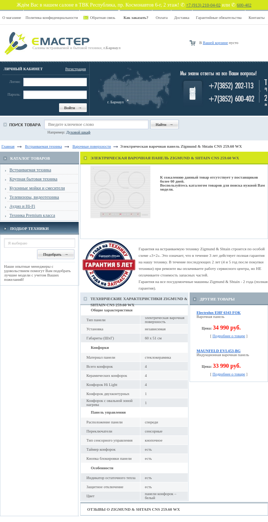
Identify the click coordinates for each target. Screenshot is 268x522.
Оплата (162, 18)
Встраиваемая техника (30, 169)
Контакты (257, 18)
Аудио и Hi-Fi (22, 206)
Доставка (181, 18)
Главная (8, 146)
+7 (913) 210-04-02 (203, 5)
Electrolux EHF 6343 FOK (219, 313)
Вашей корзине (215, 43)
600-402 (244, 5)
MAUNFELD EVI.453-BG (219, 351)
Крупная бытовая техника (33, 179)
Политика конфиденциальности (52, 18)
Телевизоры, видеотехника (34, 197)
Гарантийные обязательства (218, 18)
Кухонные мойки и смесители (37, 188)
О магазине (12, 18)
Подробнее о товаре (229, 336)
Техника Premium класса (32, 215)
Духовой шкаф (78, 132)
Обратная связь (102, 18)
